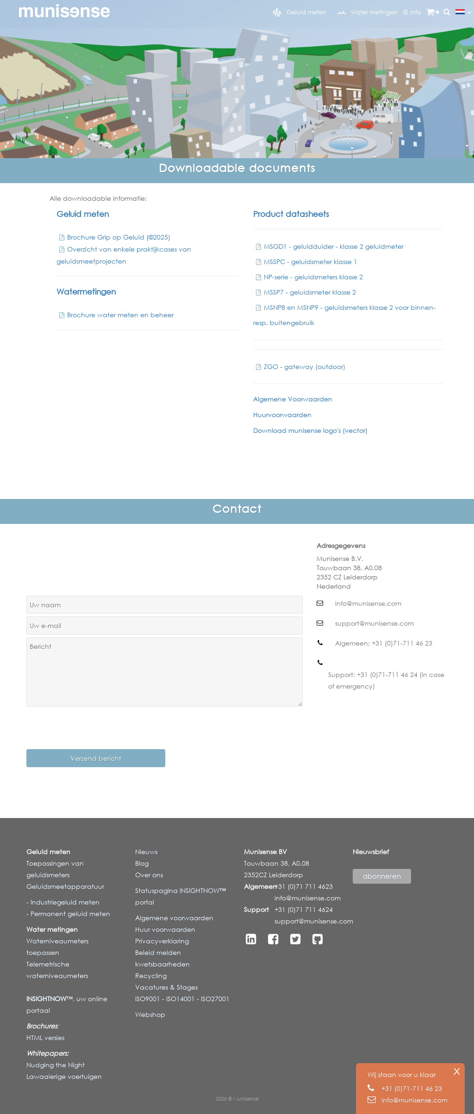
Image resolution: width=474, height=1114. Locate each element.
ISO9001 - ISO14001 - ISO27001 (182, 998)
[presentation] (96, 727)
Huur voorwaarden (165, 929)
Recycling (151, 975)
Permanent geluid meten (69, 913)
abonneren (382, 875)
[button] (447, 12)
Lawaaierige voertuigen (64, 1076)
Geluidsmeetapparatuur (65, 886)
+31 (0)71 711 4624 (303, 909)
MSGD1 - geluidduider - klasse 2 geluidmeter (328, 246)
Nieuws (146, 851)
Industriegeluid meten (64, 902)
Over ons (149, 874)
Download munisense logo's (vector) (310, 430)
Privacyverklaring (162, 940)
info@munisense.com (307, 897)
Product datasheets (291, 214)
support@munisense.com (313, 921)
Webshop (150, 1014)
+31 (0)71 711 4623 (303, 886)
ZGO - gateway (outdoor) (299, 366)
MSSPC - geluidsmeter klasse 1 (305, 261)
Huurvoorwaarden (282, 414)
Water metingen (367, 12)
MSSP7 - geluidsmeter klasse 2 (304, 292)
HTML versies (45, 1037)
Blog (142, 863)
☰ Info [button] (412, 12)
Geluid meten (299, 12)
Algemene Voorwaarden (292, 398)
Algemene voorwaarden (174, 917)
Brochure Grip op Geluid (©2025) (113, 237)
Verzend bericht (95, 758)
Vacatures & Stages (166, 987)
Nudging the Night (55, 1064)
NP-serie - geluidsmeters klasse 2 (308, 276)
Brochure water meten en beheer (115, 314)
